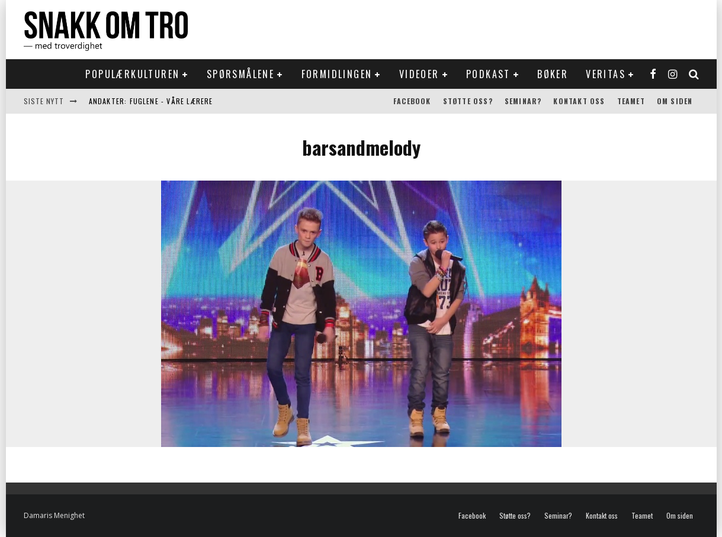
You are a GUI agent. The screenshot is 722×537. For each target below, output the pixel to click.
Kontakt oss (579, 101)
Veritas (605, 74)
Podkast (488, 74)
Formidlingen (337, 74)
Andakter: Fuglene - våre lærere (151, 101)
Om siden (675, 101)
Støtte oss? (468, 101)
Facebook (412, 101)
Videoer (419, 74)
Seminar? (523, 101)
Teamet (631, 101)
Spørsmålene (240, 74)
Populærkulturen (132, 74)
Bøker (552, 74)
